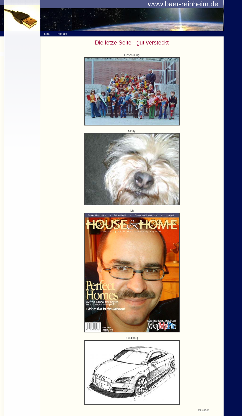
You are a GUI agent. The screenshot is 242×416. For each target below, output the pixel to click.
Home (46, 34)
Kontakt (62, 34)
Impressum (203, 410)
